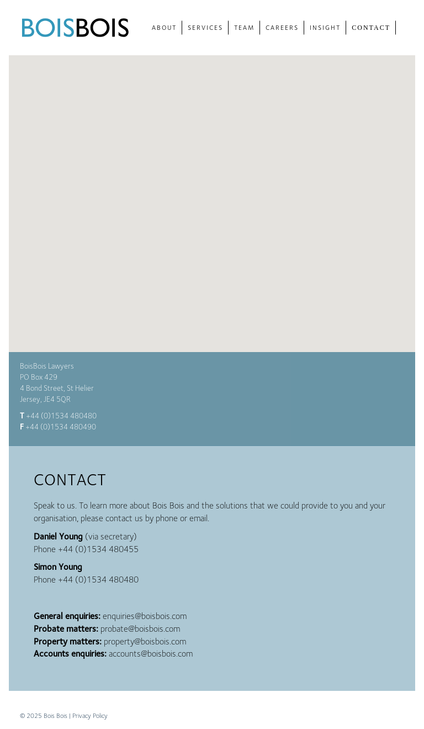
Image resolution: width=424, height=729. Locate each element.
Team (244, 27)
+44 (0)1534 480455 (98, 549)
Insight (325, 27)
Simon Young (58, 567)
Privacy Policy (90, 715)
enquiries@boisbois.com (145, 616)
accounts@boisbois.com (151, 653)
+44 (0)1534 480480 (61, 415)
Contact (371, 28)
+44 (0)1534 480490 (60, 426)
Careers (282, 27)
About (164, 27)
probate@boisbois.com (140, 628)
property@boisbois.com (145, 641)
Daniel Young (58, 536)
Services (205, 27)
